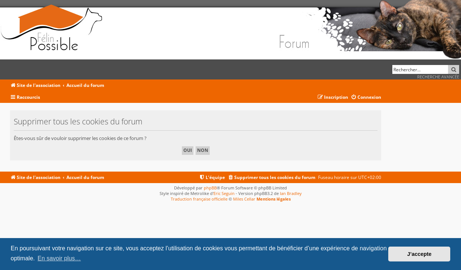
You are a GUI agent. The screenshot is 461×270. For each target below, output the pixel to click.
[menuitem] (366, 97)
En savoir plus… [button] (59, 258)
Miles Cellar (244, 199)
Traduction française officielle (199, 199)
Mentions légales (273, 199)
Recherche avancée (438, 76)
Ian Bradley (291, 193)
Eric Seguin (224, 193)
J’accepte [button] (419, 254)
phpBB (210, 188)
